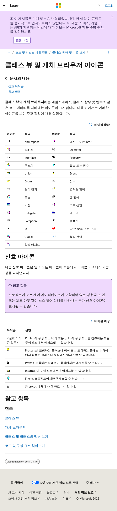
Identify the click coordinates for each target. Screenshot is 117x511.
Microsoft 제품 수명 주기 (85, 27)
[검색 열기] (99, 5)
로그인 (109, 5)
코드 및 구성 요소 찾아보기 (25, 445)
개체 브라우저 (15, 427)
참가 (66, 492)
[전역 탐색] (4, 5)
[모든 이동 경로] (8, 52)
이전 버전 (35, 492)
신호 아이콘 (16, 86)
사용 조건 (51, 498)
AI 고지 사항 (16, 492)
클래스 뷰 (12, 418)
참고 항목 (14, 91)
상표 (65, 498)
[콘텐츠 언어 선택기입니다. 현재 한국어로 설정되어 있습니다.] (16, 482)
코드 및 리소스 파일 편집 (31, 52)
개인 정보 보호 (84, 492)
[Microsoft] (58, 5)
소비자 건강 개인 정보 (22, 498)
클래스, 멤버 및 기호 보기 (68, 52)
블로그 (51, 492)
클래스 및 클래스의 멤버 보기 (26, 436)
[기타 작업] (108, 52)
